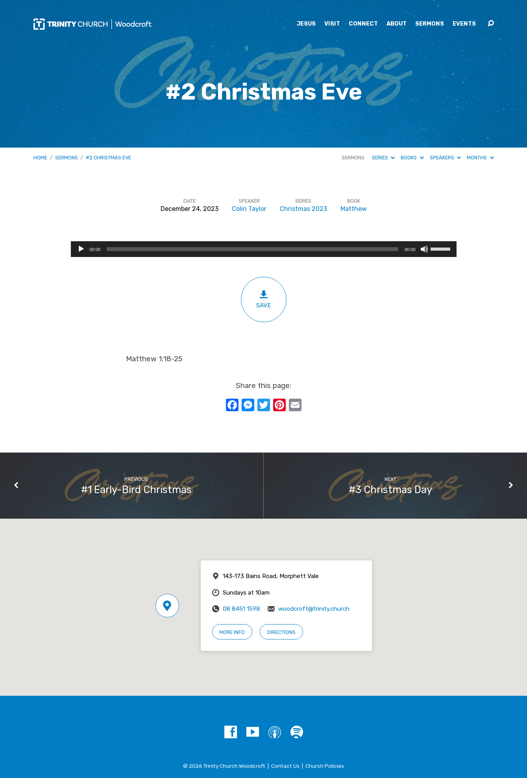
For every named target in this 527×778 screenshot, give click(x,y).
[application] (264, 249)
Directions (281, 632)
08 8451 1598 (241, 608)
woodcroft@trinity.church (313, 608)
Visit (332, 24)
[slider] (252, 249)
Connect (363, 24)
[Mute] (424, 249)
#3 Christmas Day (390, 489)
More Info (232, 632)
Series (383, 158)
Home (40, 158)
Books (412, 158)
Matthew (353, 209)
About (396, 24)
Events (464, 24)
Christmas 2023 (303, 209)
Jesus (306, 24)
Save (263, 299)
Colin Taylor (249, 209)
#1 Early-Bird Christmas (136, 489)
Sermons (429, 24)
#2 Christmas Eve (108, 158)
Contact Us (285, 766)
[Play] (81, 249)
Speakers (445, 158)
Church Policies (324, 766)
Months (480, 158)
